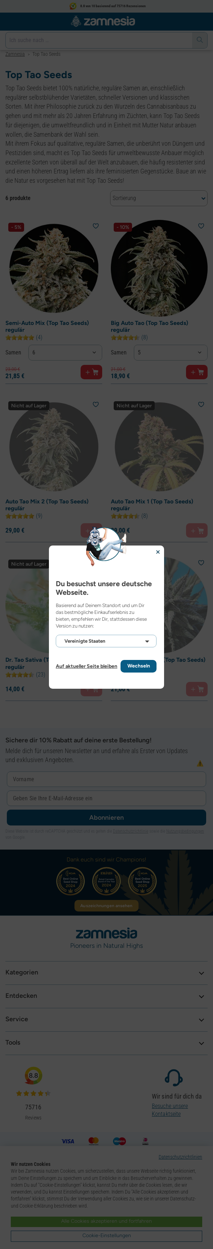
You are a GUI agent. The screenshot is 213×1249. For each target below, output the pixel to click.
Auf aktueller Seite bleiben (86, 666)
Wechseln (138, 666)
